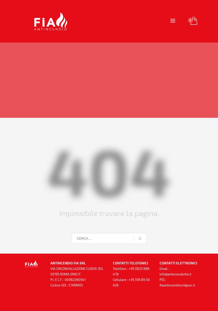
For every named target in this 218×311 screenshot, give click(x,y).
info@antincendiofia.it (175, 274)
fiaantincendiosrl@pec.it (177, 285)
